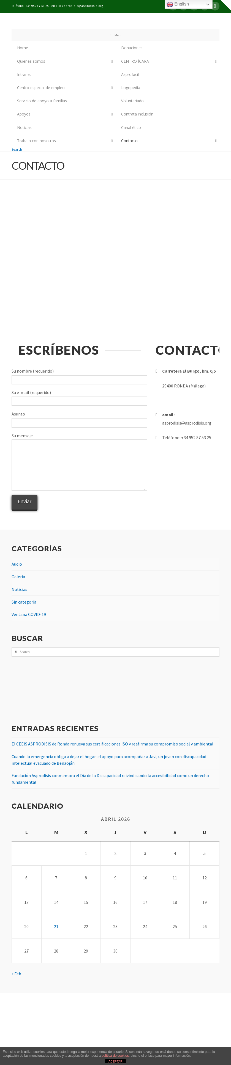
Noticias (19, 589)
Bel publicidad (129, 1043)
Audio (17, 564)
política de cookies (115, 1056)
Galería (18, 576)
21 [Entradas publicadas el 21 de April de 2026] (56, 926)
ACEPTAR (115, 1061)
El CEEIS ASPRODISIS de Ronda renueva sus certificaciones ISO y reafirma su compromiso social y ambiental (112, 744)
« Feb (16, 973)
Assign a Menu (115, 1034)
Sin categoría (24, 602)
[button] (226, 5)
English (178, 4)
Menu (115, 35)
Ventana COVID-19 (29, 614)
